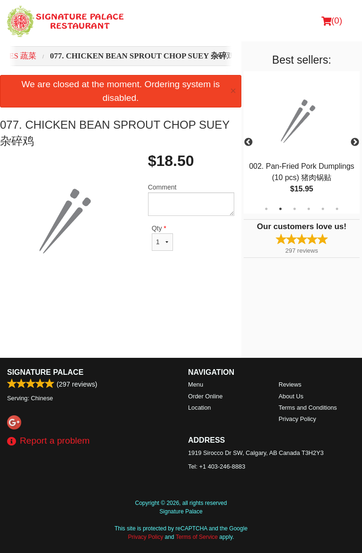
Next (355, 142)
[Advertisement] (120, 310)
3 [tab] (294, 209)
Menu (195, 384)
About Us (291, 396)
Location (199, 407)
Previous (248, 142)
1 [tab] (266, 209)
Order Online (205, 396)
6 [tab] (337, 209)
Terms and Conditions (308, 407)
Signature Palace (45, 372)
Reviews (290, 384)
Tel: (216, 466)
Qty (162, 237)
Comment (191, 199)
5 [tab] (323, 209)
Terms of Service (197, 537)
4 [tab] (308, 209)
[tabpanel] (301, 142)
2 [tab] (280, 209)
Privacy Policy (297, 418)
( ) (331, 21)
